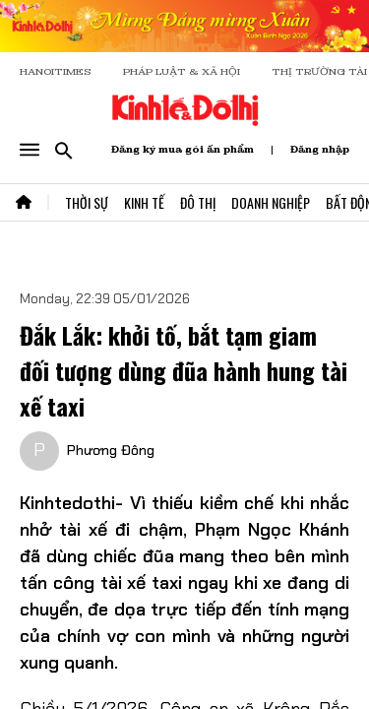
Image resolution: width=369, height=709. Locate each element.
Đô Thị (197, 202)
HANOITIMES (56, 71)
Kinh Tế (144, 202)
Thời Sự (86, 202)
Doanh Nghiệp (270, 202)
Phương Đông (110, 450)
